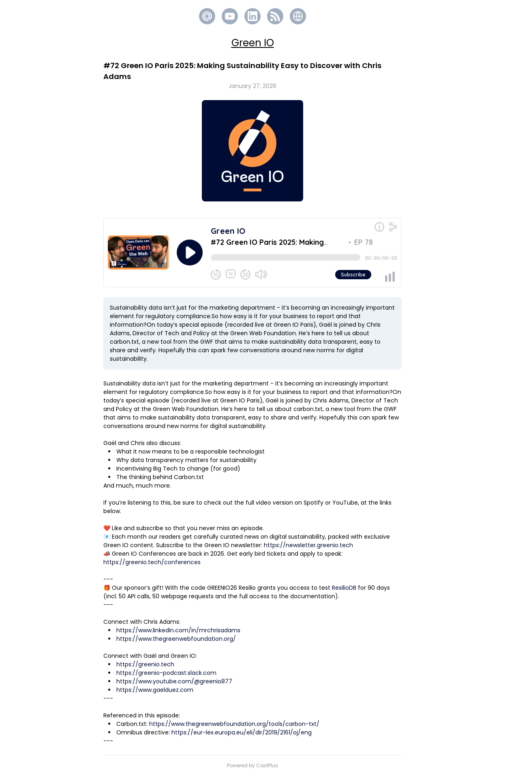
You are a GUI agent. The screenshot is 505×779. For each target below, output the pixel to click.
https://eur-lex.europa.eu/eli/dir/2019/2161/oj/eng (241, 736)
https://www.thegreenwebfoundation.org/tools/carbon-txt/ (234, 727)
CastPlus (267, 768)
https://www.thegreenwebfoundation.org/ (176, 642)
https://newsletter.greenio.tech (308, 548)
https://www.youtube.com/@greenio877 (174, 685)
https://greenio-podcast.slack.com (166, 676)
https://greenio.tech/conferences (152, 565)
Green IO (252, 42)
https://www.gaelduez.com (154, 693)
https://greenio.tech (145, 667)
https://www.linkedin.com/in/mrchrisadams (178, 633)
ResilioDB (344, 591)
